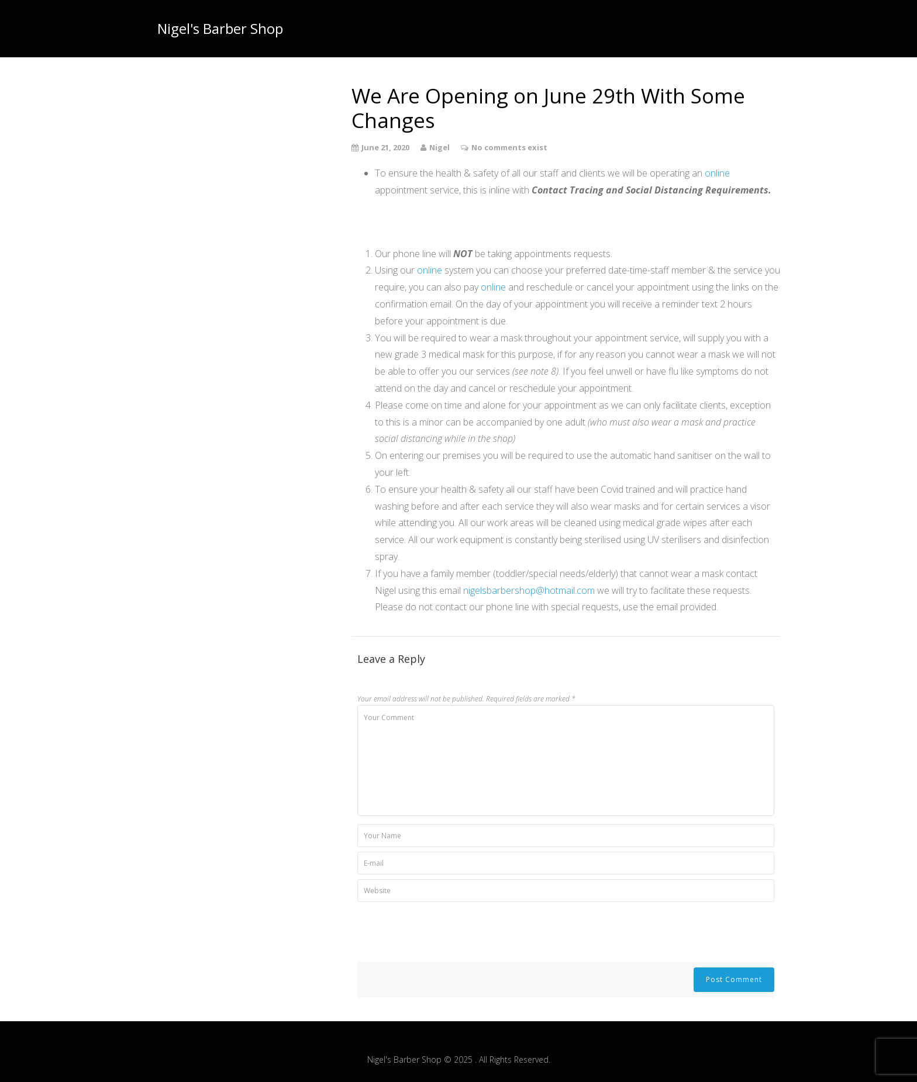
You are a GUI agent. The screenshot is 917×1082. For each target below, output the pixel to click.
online (717, 173)
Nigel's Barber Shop (220, 28)
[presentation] (446, 933)
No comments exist (509, 147)
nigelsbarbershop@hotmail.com (529, 590)
